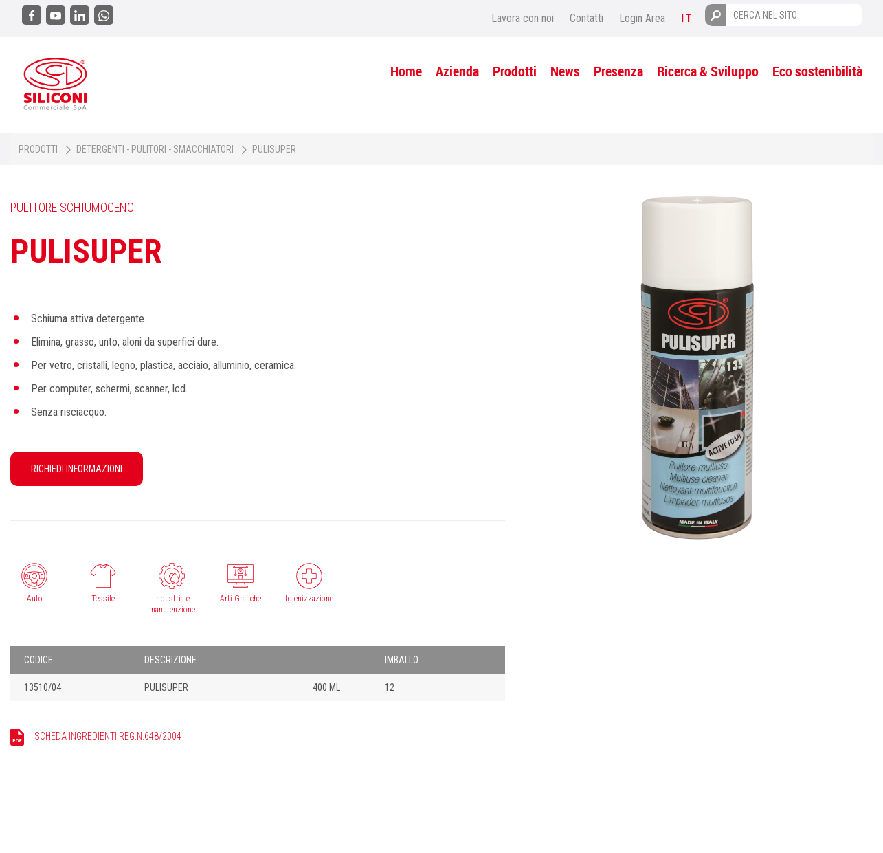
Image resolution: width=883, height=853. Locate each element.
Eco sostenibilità (817, 71)
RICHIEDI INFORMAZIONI (76, 468)
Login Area (642, 18)
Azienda (457, 71)
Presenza (618, 71)
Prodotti (515, 71)
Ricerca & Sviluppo (708, 71)
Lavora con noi (522, 18)
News (565, 71)
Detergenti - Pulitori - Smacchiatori (155, 149)
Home (406, 71)
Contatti (586, 18)
